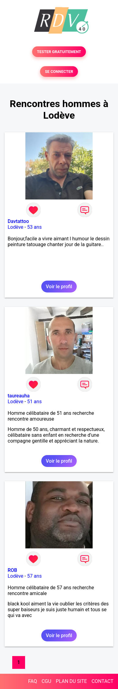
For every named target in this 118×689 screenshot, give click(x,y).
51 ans (34, 401)
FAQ (32, 681)
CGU (46, 681)
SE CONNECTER (59, 71)
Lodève (15, 227)
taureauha (19, 396)
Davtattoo (18, 221)
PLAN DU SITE (71, 681)
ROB (12, 570)
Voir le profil (59, 286)
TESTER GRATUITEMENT (59, 51)
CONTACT (102, 681)
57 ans (34, 576)
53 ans (34, 227)
